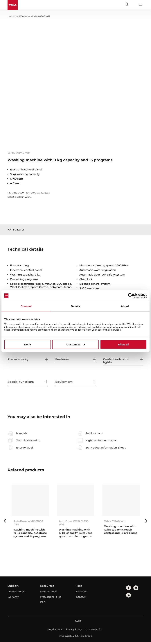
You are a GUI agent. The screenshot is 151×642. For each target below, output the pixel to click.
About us (81, 591)
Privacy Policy (74, 629)
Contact (80, 596)
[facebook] (128, 588)
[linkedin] (128, 595)
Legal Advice (55, 629)
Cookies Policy (94, 629)
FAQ (43, 602)
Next (146, 521)
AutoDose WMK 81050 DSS (28, 523)
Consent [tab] (26, 306)
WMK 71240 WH (114, 521)
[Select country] (133, 4)
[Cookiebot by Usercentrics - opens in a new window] (131, 295)
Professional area (50, 596)
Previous (5, 521)
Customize (75, 344)
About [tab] (125, 306)
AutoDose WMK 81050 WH (74, 523)
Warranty (13, 596)
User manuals (48, 591)
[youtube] (135, 588)
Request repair (17, 591)
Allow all (123, 344)
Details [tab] (75, 306)
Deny (27, 344)
